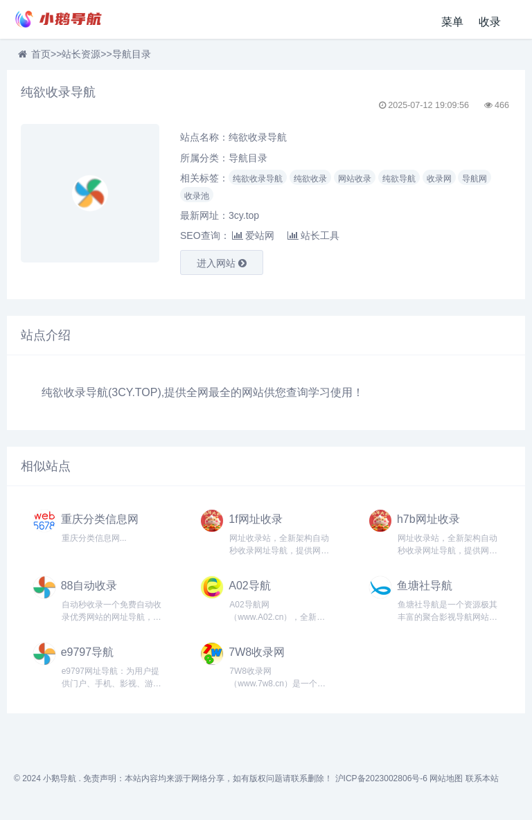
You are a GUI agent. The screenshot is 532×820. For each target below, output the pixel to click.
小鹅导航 (59, 778)
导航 (97, 392)
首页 (41, 54)
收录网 (439, 179)
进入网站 (222, 263)
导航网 (474, 179)
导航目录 (131, 54)
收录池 (196, 196)
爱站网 (253, 235)
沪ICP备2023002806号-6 (381, 778)
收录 (490, 22)
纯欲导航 (399, 179)
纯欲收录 (310, 179)
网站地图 (446, 778)
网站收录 (354, 179)
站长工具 (313, 235)
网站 (253, 392)
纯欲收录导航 (258, 179)
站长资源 (81, 54)
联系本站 (482, 778)
